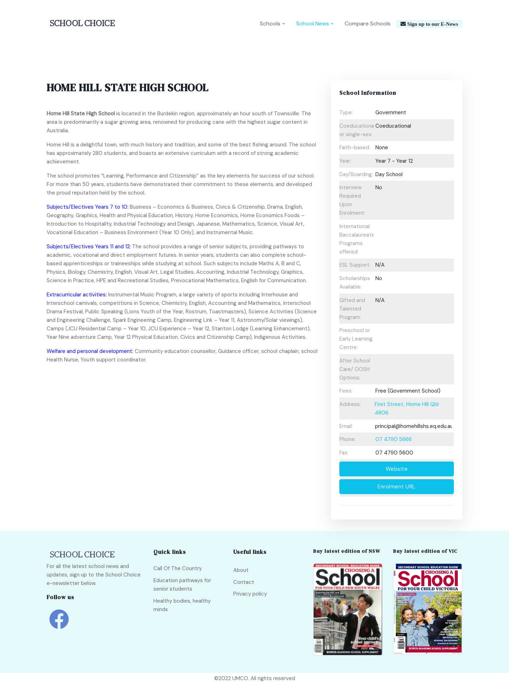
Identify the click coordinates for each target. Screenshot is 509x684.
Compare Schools (368, 23)
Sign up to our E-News (432, 24)
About (240, 570)
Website (397, 469)
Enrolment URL (397, 486)
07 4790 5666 (393, 439)
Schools (270, 23)
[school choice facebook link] (59, 624)
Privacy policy (250, 593)
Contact (243, 582)
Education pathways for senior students (182, 584)
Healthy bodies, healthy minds (182, 605)
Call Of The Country (177, 568)
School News (312, 23)
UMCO (240, 678)
